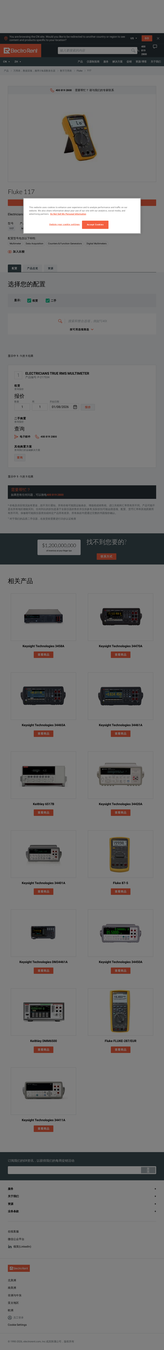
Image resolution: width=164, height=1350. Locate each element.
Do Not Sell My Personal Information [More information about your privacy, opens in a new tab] (68, 214)
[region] (82, 216)
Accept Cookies (95, 224)
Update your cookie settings (64, 224)
